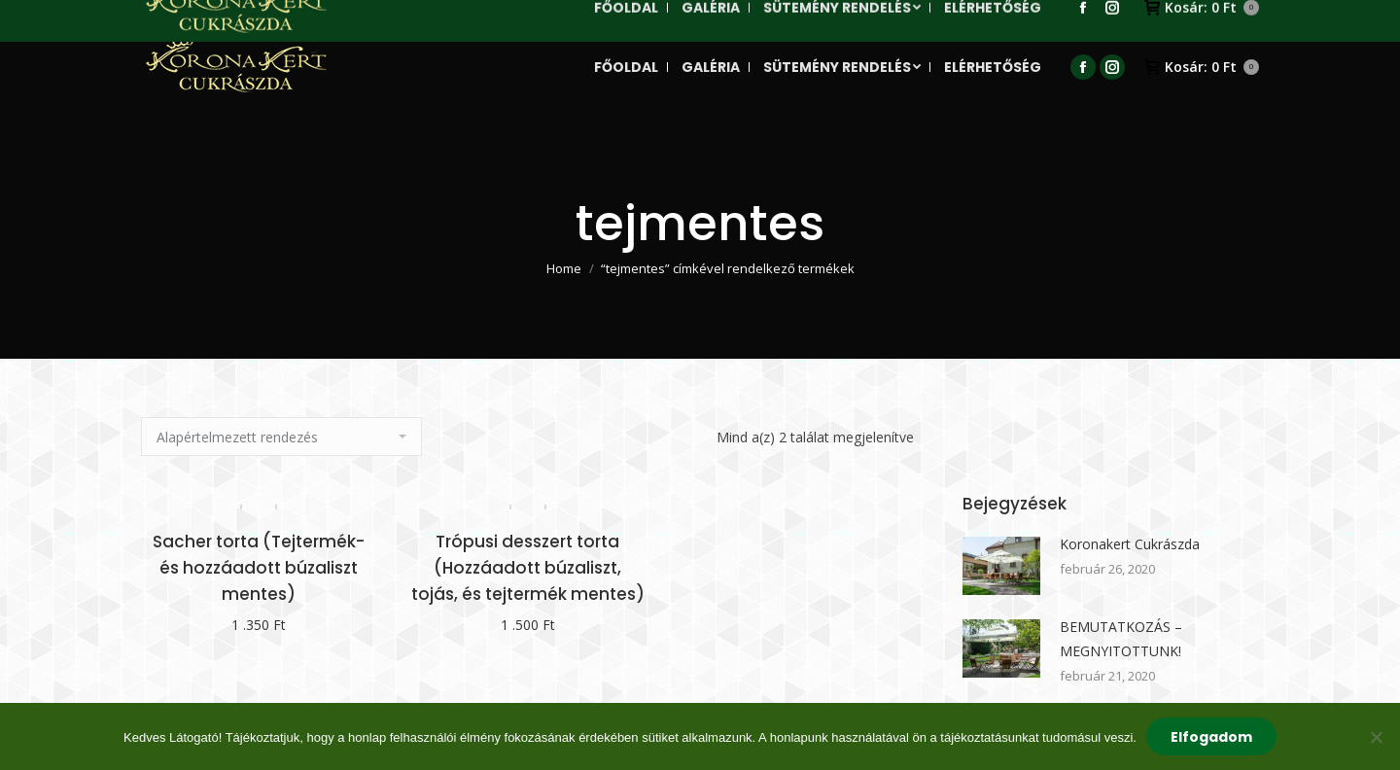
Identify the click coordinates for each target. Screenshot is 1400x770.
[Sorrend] (281, 436)
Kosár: (1201, 67)
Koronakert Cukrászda (1130, 544)
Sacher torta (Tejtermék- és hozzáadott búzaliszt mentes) (259, 568)
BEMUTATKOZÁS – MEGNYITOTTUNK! (1121, 638)
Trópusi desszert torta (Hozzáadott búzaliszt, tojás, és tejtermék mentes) (528, 568)
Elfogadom (1211, 737)
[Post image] (1001, 566)
